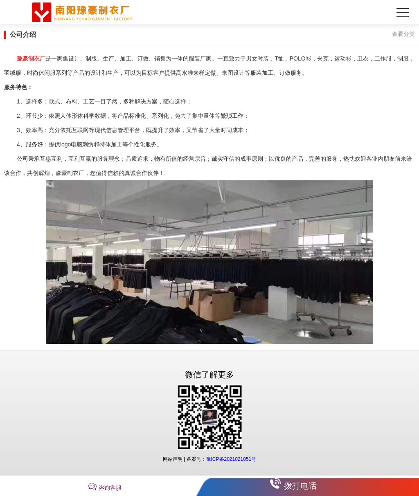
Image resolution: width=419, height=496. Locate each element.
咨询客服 (110, 488)
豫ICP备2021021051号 (231, 459)
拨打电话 (300, 485)
